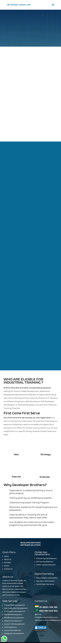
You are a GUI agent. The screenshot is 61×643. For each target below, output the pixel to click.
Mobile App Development (46, 547)
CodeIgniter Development (14, 616)
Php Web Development (13, 597)
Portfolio (7, 545)
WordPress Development (14, 600)
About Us (7, 542)
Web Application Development (16, 591)
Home (6, 539)
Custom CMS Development (14, 606)
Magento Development (13, 603)
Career (6, 548)
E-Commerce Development (14, 594)
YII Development (10, 609)
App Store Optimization (45, 563)
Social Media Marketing (45, 566)
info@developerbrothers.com (46, 600)
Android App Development (46, 541)
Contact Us (8, 551)
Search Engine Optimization (47, 560)
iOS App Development (44, 544)
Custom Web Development (14, 587)
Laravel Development (12, 613)
